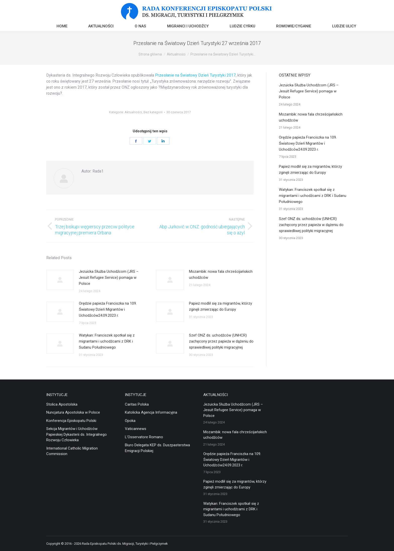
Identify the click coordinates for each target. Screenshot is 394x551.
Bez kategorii (153, 112)
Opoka (130, 420)
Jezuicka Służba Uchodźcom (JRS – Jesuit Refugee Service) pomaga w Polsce (108, 277)
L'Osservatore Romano (144, 437)
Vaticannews (135, 428)
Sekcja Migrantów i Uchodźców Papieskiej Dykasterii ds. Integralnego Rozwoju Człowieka (76, 434)
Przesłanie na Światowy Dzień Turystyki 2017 (195, 75)
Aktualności (133, 112)
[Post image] (60, 280)
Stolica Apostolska (61, 404)
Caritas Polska (137, 404)
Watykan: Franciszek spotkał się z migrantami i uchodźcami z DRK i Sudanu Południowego (107, 341)
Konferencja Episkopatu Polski (71, 420)
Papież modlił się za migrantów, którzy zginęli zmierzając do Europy (220, 306)
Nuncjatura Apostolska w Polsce (73, 412)
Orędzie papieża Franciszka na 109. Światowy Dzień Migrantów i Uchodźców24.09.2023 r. (108, 309)
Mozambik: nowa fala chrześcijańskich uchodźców (221, 274)
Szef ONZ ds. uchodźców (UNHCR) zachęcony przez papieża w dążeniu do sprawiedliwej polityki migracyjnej (221, 341)
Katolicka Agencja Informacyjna (151, 412)
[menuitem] (62, 27)
